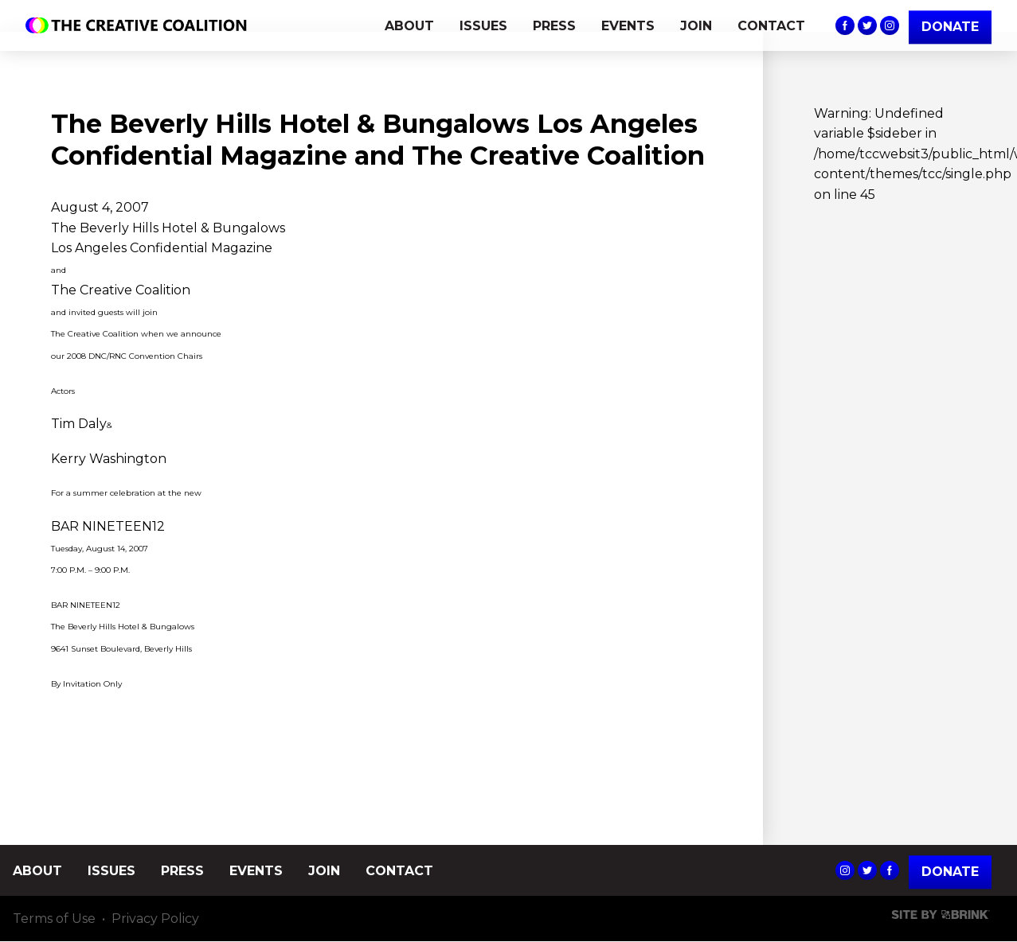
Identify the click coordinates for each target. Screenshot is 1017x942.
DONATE (950, 26)
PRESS (554, 25)
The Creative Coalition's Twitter (867, 25)
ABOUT (409, 25)
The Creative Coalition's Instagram (889, 25)
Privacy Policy (155, 918)
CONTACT (771, 25)
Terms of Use (54, 918)
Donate (950, 871)
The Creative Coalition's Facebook (845, 25)
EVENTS (628, 25)
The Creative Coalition (140, 25)
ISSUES (483, 25)
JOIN (696, 25)
